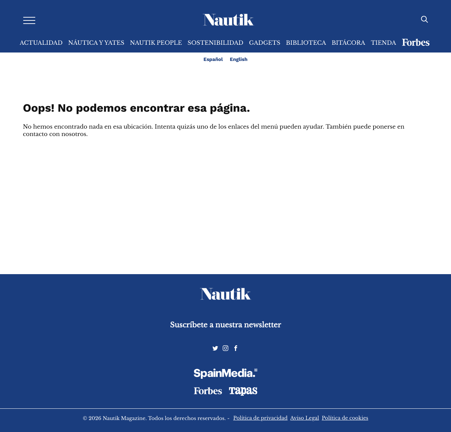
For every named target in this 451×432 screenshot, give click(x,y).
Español (213, 59)
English (238, 59)
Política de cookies (345, 418)
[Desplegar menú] (29, 20)
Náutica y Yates (96, 43)
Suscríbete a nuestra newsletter (225, 325)
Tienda (383, 43)
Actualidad (41, 43)
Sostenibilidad (215, 43)
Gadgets (264, 43)
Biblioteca (306, 43)
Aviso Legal (304, 418)
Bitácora (348, 43)
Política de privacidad (260, 418)
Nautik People (156, 43)
